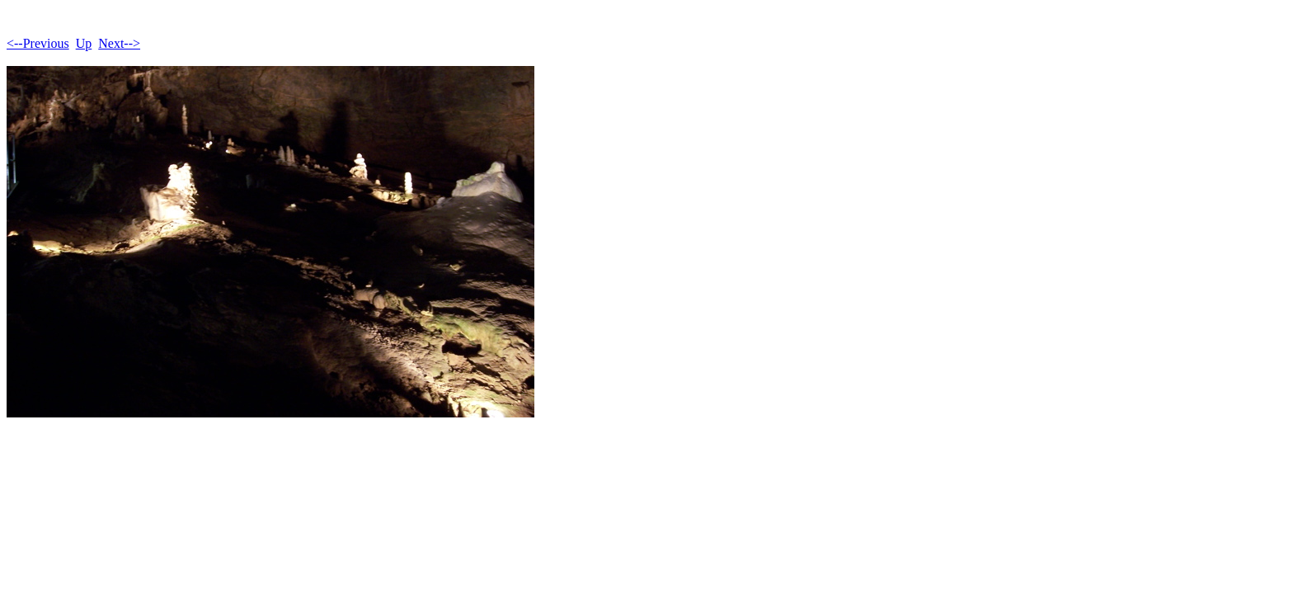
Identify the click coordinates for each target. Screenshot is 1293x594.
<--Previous (38, 43)
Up (84, 43)
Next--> (119, 43)
